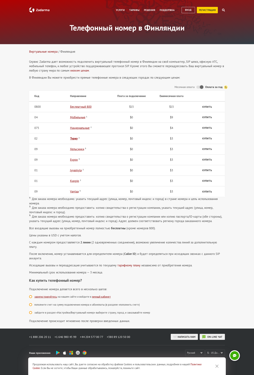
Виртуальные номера (43, 52)
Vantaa (74, 191)
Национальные (80, 128)
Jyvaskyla (76, 170)
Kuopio (74, 181)
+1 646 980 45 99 (65, 337)
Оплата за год (216, 87)
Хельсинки (77, 149)
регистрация (207, 10)
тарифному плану (128, 265)
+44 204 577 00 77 (91, 337)
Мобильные (77, 117)
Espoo (74, 160)
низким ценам (79, 70)
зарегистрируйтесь (45, 296)
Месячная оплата (185, 87)
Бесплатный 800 (81, 107)
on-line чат (212, 337)
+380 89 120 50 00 (118, 337)
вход (188, 9)
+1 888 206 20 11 (40, 337)
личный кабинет (101, 296)
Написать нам (184, 337)
